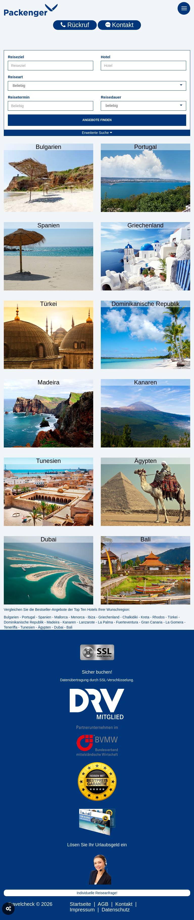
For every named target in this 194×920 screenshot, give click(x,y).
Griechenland (108, 617)
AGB (103, 904)
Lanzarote (87, 622)
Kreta (145, 617)
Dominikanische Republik (23, 622)
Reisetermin (19, 97)
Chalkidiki (130, 617)
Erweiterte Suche (97, 133)
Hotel (105, 57)
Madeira (53, 622)
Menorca (77, 617)
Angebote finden (97, 120)
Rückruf (75, 24)
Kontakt (119, 24)
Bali (69, 627)
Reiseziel (16, 57)
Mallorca (61, 617)
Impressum (82, 909)
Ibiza (91, 617)
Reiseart (15, 77)
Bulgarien (11, 617)
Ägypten (44, 627)
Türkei (173, 617)
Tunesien (27, 627)
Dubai (58, 627)
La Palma (105, 622)
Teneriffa (10, 627)
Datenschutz (116, 909)
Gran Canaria (151, 622)
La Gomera (174, 622)
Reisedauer (111, 97)
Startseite (80, 904)
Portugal (28, 617)
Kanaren (69, 622)
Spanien (44, 617)
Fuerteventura (127, 622)
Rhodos (158, 617)
